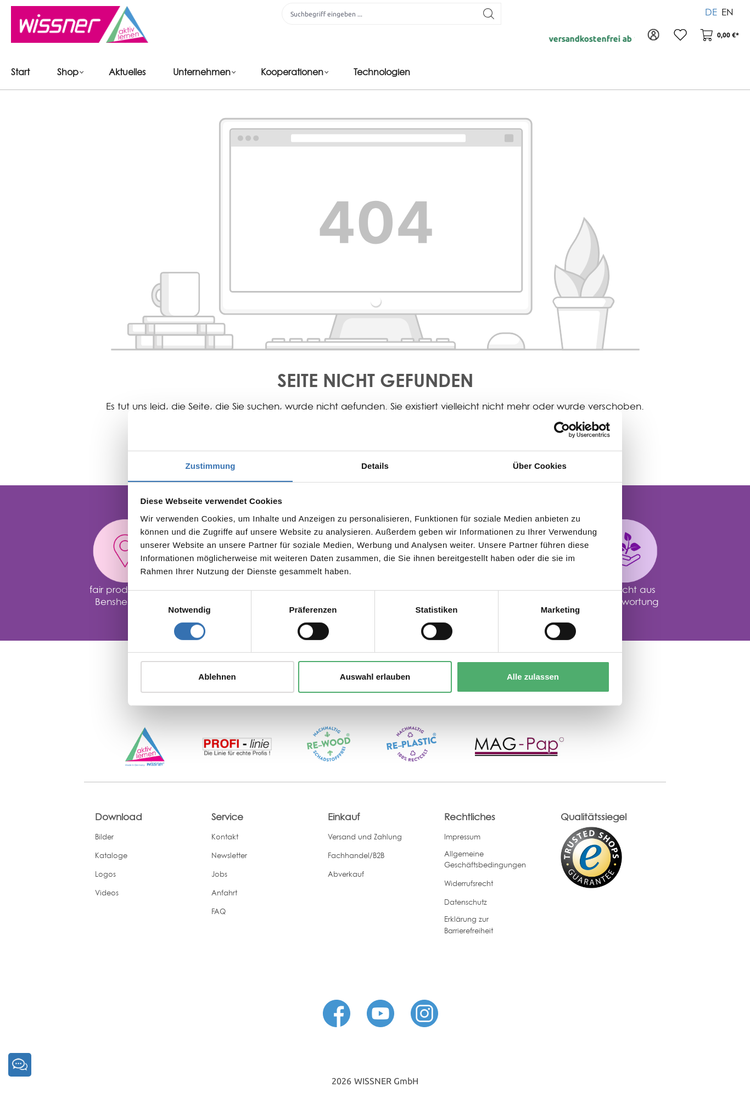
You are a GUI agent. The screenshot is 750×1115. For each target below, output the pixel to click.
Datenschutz (465, 902)
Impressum (462, 836)
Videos (107, 892)
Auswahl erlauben (375, 677)
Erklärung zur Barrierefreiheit (468, 925)
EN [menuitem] (727, 10)
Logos (105, 874)
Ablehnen (217, 677)
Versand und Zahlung (365, 836)
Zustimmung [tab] (211, 465)
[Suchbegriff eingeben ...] (378, 14)
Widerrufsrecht (468, 883)
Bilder (104, 836)
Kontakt (224, 836)
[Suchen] (487, 14)
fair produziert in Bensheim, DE (125, 595)
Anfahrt (224, 892)
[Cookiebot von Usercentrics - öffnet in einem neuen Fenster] (562, 429)
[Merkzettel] (678, 35)
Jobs (219, 874)
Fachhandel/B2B (356, 855)
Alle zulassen (533, 677)
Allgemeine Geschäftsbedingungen (485, 859)
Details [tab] (375, 465)
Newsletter (229, 855)
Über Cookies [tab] (540, 465)
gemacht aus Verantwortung (625, 595)
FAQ (218, 911)
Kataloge (111, 855)
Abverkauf (346, 874)
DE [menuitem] (711, 10)
